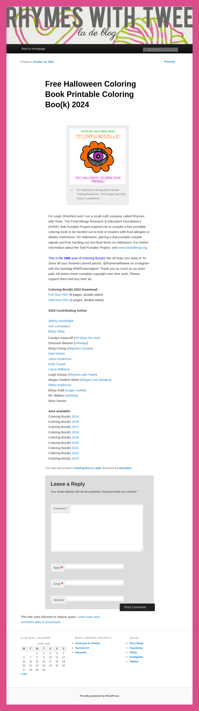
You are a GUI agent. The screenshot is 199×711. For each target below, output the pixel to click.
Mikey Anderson (60, 385)
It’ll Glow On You (87, 338)
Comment (61, 508)
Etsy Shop (136, 643)
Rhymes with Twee (82, 374)
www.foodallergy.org (132, 247)
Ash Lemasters (59, 326)
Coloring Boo (82, 468)
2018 (75, 432)
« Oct (24, 674)
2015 (75, 416)
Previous (168, 61)
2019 (75, 437)
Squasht (80, 652)
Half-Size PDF (58, 300)
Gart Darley (56, 353)
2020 (75, 442)
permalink (125, 468)
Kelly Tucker (57, 364)
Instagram (136, 657)
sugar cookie (76, 390)
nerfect (71, 395)
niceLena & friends (87, 643)
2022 (75, 453)
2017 (75, 427)
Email (58, 584)
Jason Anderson (60, 359)
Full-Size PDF (58, 294)
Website (59, 600)
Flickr (133, 652)
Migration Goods (80, 348)
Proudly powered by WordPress (99, 695)
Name (58, 568)
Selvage (81, 343)
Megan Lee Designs (95, 380)
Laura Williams (59, 369)
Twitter (134, 661)
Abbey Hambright (60, 321)
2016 (75, 421)
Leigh (97, 468)
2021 (75, 448)
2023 (75, 458)
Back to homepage (33, 48)
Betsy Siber (56, 331)
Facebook (136, 648)
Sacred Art (82, 648)
